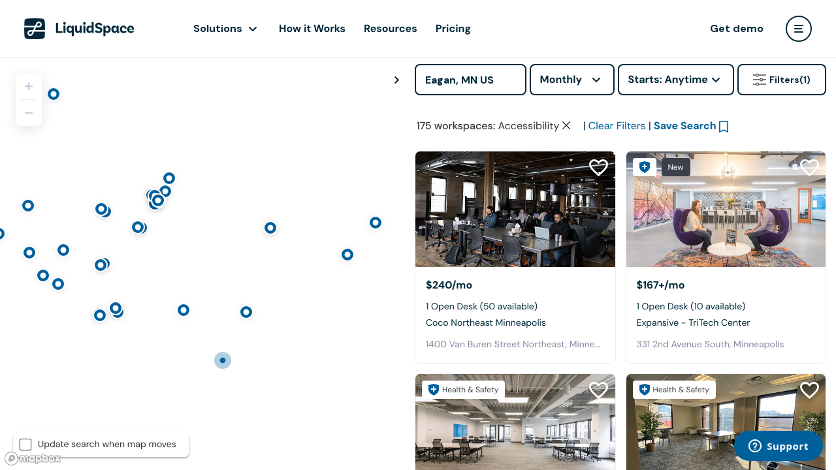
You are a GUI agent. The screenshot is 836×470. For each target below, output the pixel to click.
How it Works (312, 28)
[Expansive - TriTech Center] (726, 209)
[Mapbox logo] (32, 458)
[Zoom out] (29, 113)
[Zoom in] (29, 86)
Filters (782, 79)
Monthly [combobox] (561, 79)
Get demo (737, 28)
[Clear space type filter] (566, 125)
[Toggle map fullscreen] (396, 80)
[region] (202, 263)
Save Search (685, 126)
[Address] (470, 79)
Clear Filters (617, 126)
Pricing (453, 28)
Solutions (217, 28)
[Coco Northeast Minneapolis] (515, 209)
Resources (390, 28)
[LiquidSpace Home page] (79, 28)
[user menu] (799, 29)
